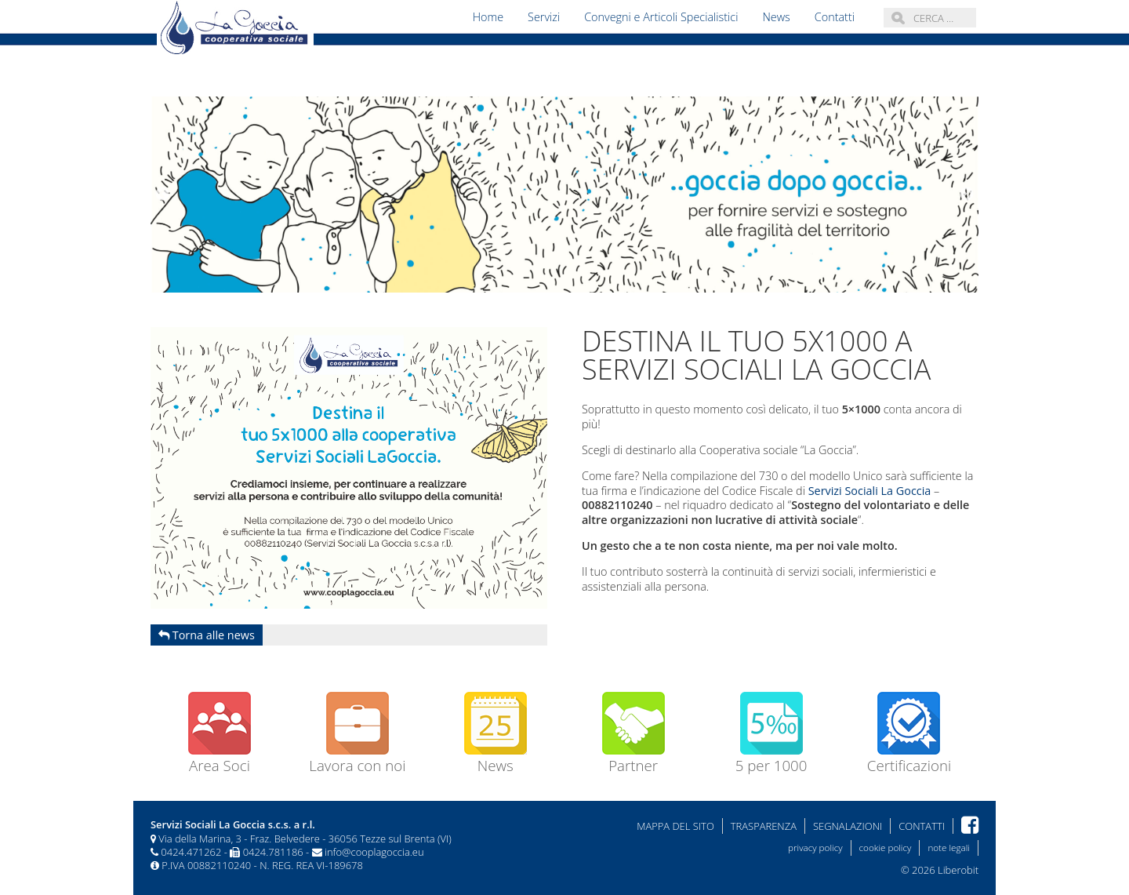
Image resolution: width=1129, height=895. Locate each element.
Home (488, 16)
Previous (162, 194)
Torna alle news (206, 635)
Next (967, 194)
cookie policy (885, 847)
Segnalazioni (847, 827)
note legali (949, 847)
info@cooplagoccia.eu (374, 852)
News (776, 16)
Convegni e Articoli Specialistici (661, 16)
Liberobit (958, 870)
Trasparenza (764, 827)
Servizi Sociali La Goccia (869, 490)
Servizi (544, 16)
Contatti (835, 16)
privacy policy (815, 847)
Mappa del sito (675, 827)
